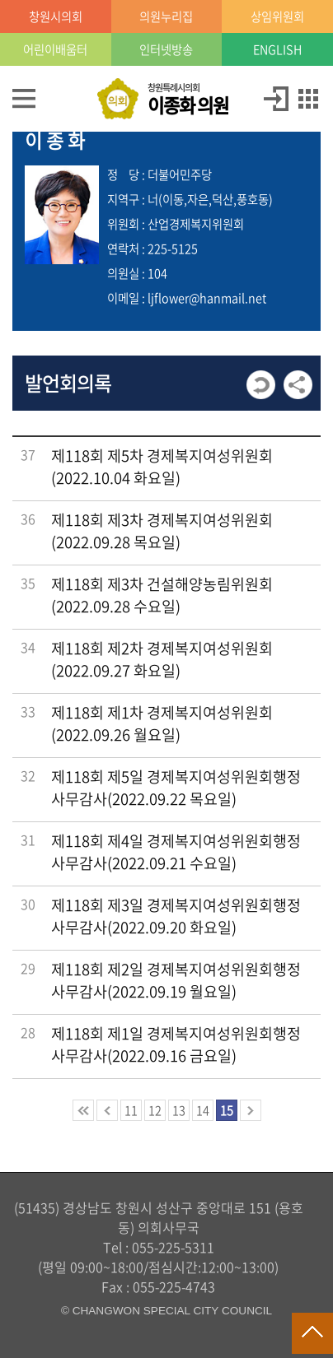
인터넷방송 (166, 49)
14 (202, 1110)
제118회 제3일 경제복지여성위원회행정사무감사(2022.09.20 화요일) (176, 916)
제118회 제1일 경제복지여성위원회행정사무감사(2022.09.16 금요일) (176, 1044)
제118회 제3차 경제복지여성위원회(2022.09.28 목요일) (162, 531)
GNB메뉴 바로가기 (166, 1)
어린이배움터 (55, 49)
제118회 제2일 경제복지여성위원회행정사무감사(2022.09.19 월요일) (176, 980)
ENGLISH (277, 49)
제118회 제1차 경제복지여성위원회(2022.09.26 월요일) (162, 723)
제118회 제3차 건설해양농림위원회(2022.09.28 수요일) (162, 595)
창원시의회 (55, 16)
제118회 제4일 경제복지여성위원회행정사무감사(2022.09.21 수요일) (176, 852)
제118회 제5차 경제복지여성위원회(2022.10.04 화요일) (162, 466)
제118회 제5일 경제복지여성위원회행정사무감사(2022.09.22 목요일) (176, 787)
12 (155, 1110)
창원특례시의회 (188, 100)
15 (226, 1110)
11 (131, 1110)
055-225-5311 (173, 1247)
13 (178, 1110)
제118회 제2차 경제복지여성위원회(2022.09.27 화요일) (162, 659)
